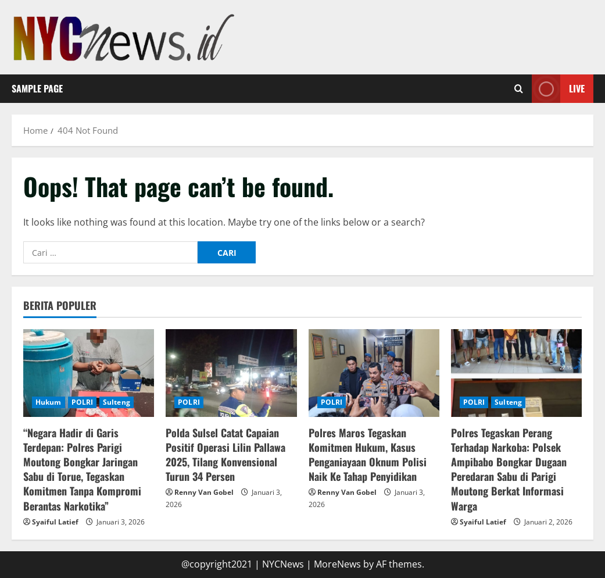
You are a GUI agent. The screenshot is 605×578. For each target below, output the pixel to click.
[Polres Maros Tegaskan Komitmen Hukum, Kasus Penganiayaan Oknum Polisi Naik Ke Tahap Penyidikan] (374, 372)
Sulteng (116, 402)
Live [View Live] (558, 88)
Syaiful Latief (55, 522)
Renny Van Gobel (204, 492)
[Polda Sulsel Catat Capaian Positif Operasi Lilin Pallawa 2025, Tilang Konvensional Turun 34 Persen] (231, 372)
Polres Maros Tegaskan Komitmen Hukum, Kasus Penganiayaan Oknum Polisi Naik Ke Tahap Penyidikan (368, 454)
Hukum (48, 402)
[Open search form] (518, 88)
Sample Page (37, 88)
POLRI (82, 402)
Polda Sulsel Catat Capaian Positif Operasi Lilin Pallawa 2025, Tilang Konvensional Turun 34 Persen (225, 454)
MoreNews (337, 564)
